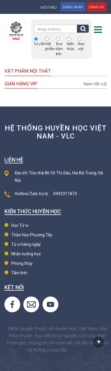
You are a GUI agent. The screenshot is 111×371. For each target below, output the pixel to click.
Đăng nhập (73, 6)
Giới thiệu (48, 7)
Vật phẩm (50, 46)
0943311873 (65, 193)
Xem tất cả (95, 83)
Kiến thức (71, 46)
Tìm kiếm (83, 29)
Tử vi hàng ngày (26, 244)
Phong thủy (22, 263)
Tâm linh (19, 272)
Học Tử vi (19, 225)
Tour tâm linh (59, 48)
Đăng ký (96, 6)
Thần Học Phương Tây (31, 235)
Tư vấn (39, 43)
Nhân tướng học (26, 253)
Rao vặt (81, 46)
